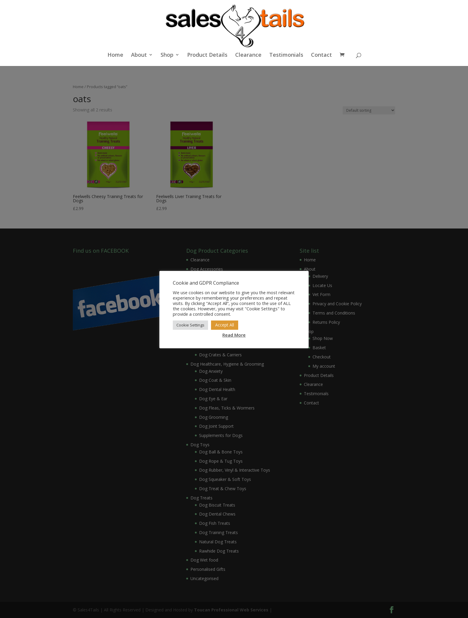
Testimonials (286, 55)
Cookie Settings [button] (190, 325)
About (139, 55)
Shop (167, 55)
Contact (321, 55)
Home (115, 55)
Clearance (248, 55)
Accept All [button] (224, 325)
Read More (234, 335)
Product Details (207, 55)
